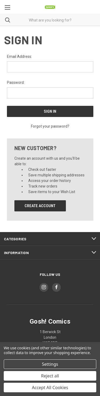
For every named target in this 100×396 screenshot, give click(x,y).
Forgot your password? (50, 126)
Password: (16, 82)
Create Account (40, 205)
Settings (50, 364)
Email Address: (19, 56)
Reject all (50, 376)
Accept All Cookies (50, 387)
